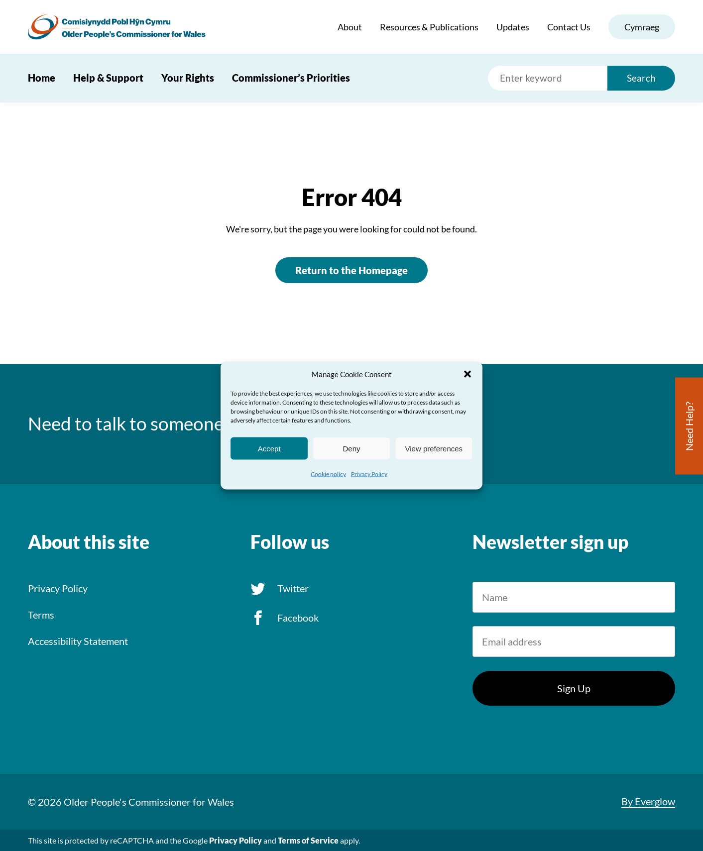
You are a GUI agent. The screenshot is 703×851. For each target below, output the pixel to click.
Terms (41, 615)
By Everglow (648, 801)
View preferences (434, 448)
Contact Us (568, 26)
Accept (269, 448)
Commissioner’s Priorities (291, 78)
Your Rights (187, 78)
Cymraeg (641, 26)
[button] (467, 374)
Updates (512, 26)
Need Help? (689, 426)
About (350, 26)
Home (41, 78)
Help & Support (108, 78)
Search (641, 78)
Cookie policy (328, 474)
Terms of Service (308, 840)
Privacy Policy (369, 474)
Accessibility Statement (78, 641)
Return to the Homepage (351, 270)
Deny (351, 448)
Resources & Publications (429, 26)
